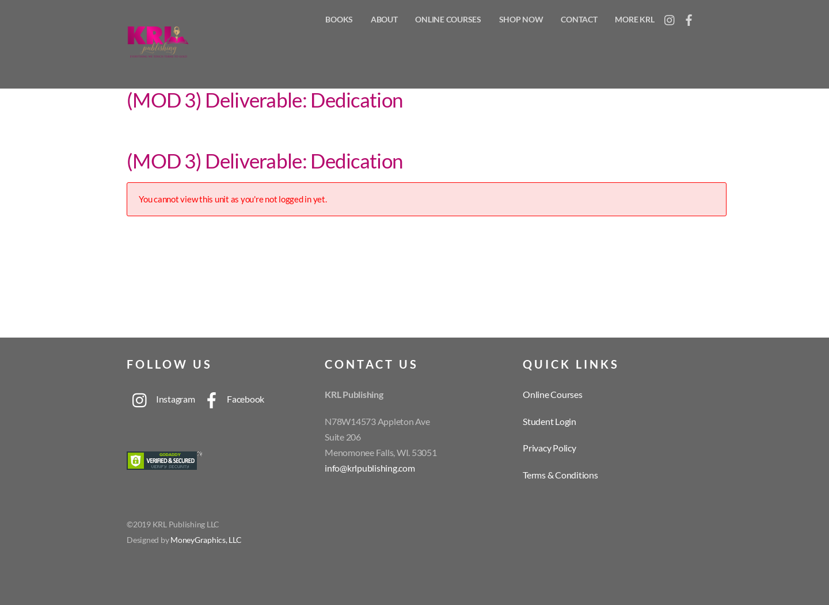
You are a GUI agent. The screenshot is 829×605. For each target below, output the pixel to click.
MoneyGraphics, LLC (206, 540)
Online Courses (448, 19)
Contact (579, 19)
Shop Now (521, 19)
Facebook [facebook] (230, 398)
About (384, 19)
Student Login (549, 421)
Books (339, 19)
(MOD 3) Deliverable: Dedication (264, 99)
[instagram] (670, 17)
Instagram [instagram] (161, 398)
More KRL (634, 19)
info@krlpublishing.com (370, 467)
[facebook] (689, 17)
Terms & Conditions (560, 474)
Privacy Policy (549, 447)
